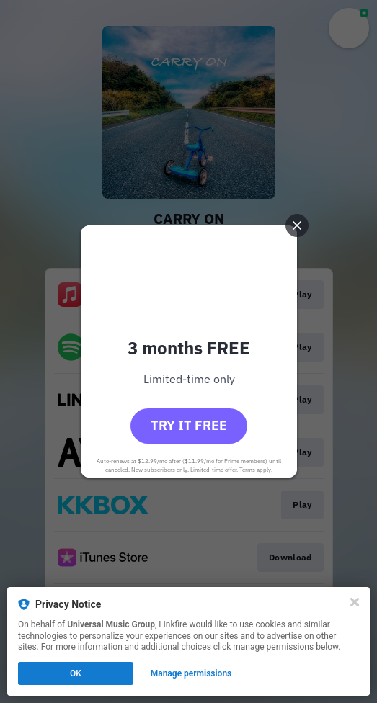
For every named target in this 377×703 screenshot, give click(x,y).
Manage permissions (191, 673)
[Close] (354, 602)
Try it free (189, 425)
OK (75, 673)
